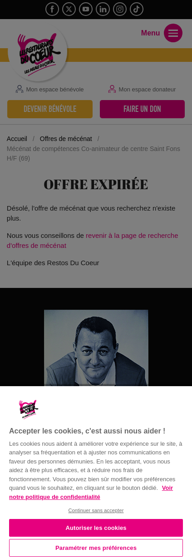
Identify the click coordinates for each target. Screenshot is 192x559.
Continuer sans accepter (95, 510)
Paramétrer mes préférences (96, 547)
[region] (96, 471)
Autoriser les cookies (95, 527)
